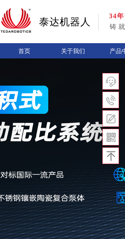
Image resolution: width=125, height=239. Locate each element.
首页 (24, 51)
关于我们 (73, 51)
